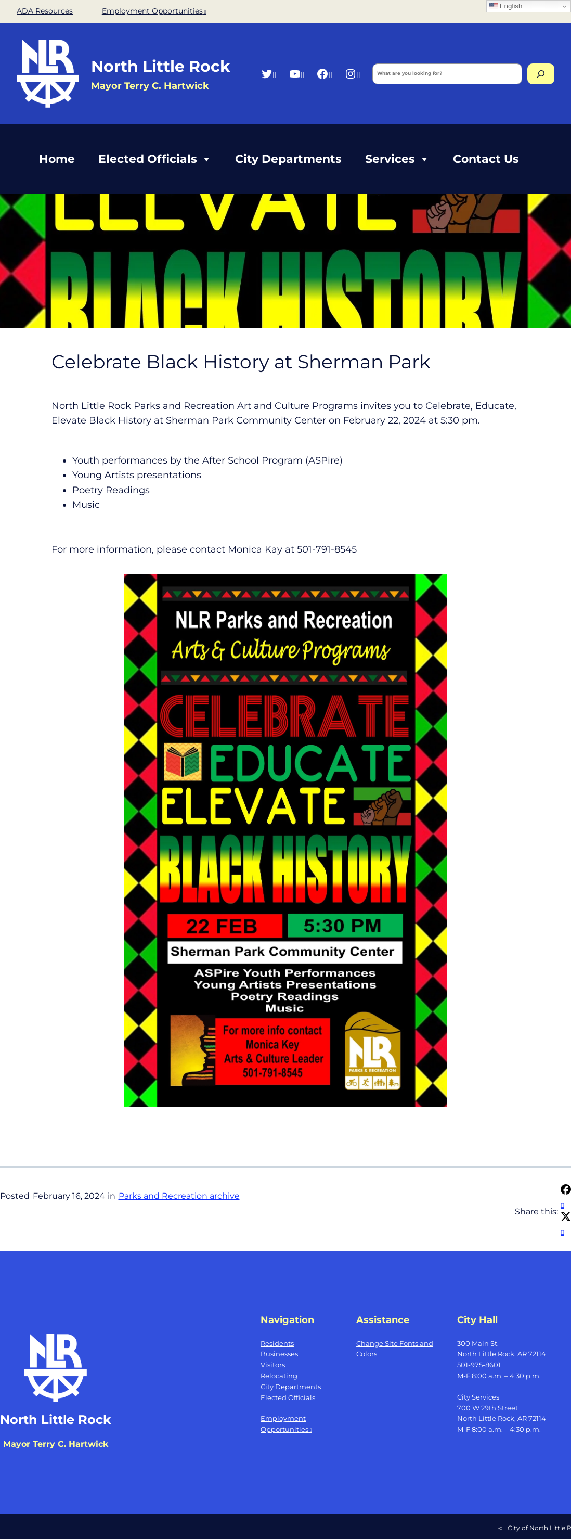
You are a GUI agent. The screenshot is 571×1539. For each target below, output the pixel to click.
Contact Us (486, 159)
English (505, 6)
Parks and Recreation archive (179, 1196)
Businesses (279, 1354)
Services (397, 159)
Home (57, 159)
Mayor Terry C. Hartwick (55, 1444)
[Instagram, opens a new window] (352, 73)
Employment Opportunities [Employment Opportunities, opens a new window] (154, 11)
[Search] (540, 73)
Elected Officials (155, 159)
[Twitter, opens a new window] (269, 73)
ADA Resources (45, 11)
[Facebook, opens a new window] (324, 73)
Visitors (273, 1365)
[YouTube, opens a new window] (297, 73)
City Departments (288, 159)
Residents (277, 1343)
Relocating (279, 1375)
